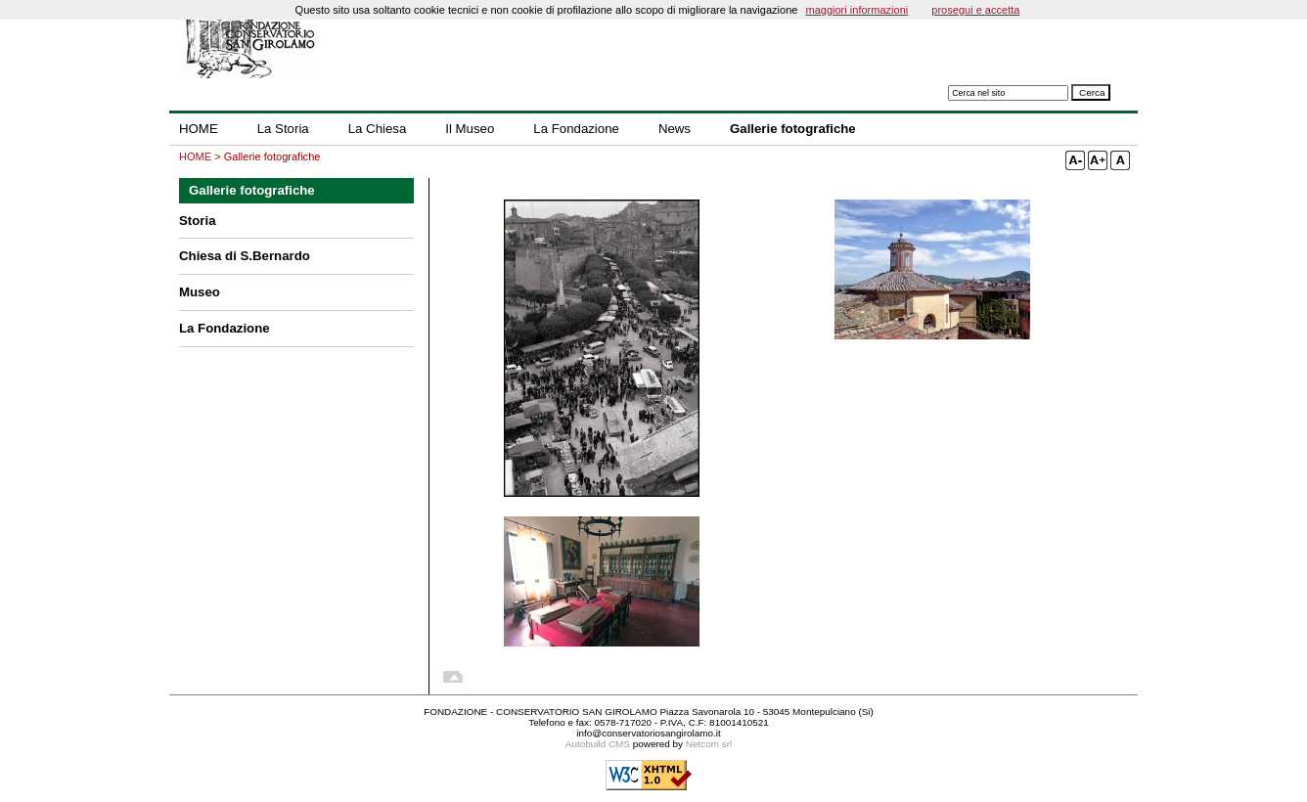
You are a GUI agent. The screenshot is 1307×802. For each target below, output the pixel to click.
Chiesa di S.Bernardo (244, 255)
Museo (199, 292)
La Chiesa (377, 128)
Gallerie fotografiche (793, 128)
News (674, 128)
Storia (197, 220)
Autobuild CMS (597, 743)
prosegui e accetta (975, 10)
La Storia (283, 128)
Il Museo (469, 128)
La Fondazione (576, 128)
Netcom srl (709, 743)
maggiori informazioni (856, 10)
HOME (198, 128)
